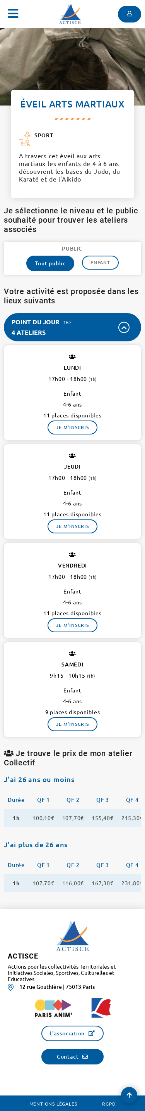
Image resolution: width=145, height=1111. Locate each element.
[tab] (72, 327)
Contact (68, 1056)
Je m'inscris (72, 427)
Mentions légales (53, 1104)
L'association (67, 1033)
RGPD (109, 1104)
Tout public (50, 263)
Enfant (100, 262)
